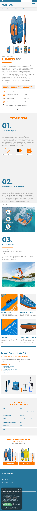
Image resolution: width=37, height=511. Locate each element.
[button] (34, 1)
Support (4, 476)
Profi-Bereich (5, 479)
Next (34, 50)
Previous (3, 50)
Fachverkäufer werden (8, 493)
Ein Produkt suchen (26, 0)
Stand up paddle (12, 9)
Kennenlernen (10, 463)
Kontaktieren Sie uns (7, 482)
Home (4, 9)
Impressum (5, 485)
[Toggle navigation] (33, 4)
